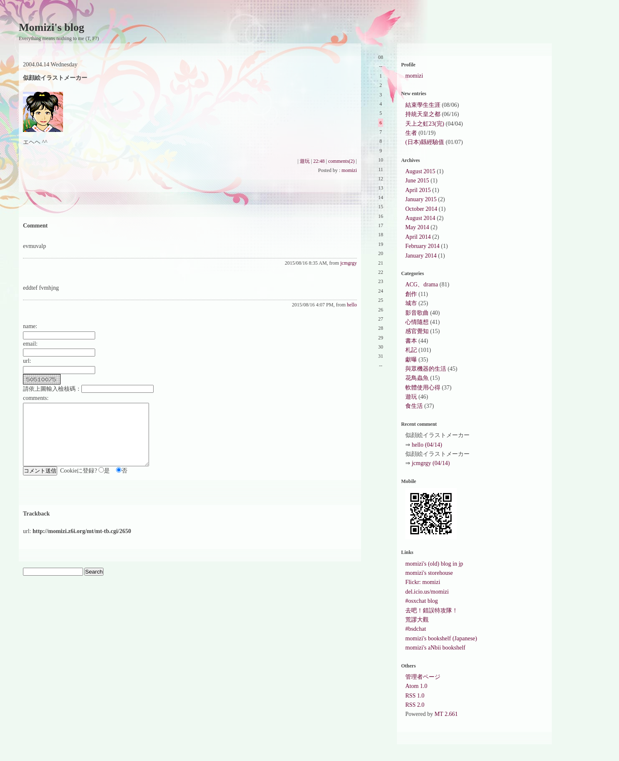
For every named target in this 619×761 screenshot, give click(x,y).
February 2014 (422, 246)
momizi (349, 170)
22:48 (318, 161)
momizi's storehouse (429, 573)
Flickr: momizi (422, 582)
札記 (411, 350)
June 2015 (417, 180)
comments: (35, 398)
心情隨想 (417, 322)
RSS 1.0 (414, 696)
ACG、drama (421, 284)
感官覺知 (417, 331)
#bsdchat (415, 629)
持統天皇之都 (422, 114)
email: (30, 344)
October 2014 (421, 209)
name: (30, 326)
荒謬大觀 (417, 620)
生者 (411, 133)
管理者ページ (422, 677)
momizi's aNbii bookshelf (435, 648)
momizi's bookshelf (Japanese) (441, 638)
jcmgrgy (348, 263)
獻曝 (411, 359)
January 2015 (421, 199)
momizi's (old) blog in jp (434, 564)
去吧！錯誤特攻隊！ (431, 610)
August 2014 (420, 218)
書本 (411, 341)
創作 (411, 294)
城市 (411, 303)
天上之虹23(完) (424, 124)
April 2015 (418, 190)
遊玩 (305, 161)
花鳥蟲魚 (417, 378)
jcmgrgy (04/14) (431, 463)
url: (27, 361)
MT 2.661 (446, 714)
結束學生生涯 (422, 105)
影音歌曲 (417, 313)
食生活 (414, 406)
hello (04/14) (427, 445)
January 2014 (421, 256)
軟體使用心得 (422, 387)
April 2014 (418, 237)
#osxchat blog (421, 601)
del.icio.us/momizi (427, 592)
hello (352, 305)
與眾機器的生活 (425, 369)
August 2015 (420, 171)
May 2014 (417, 227)
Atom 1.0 (416, 686)
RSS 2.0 (414, 705)
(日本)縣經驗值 (424, 142)
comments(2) (341, 161)
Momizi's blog (51, 27)
